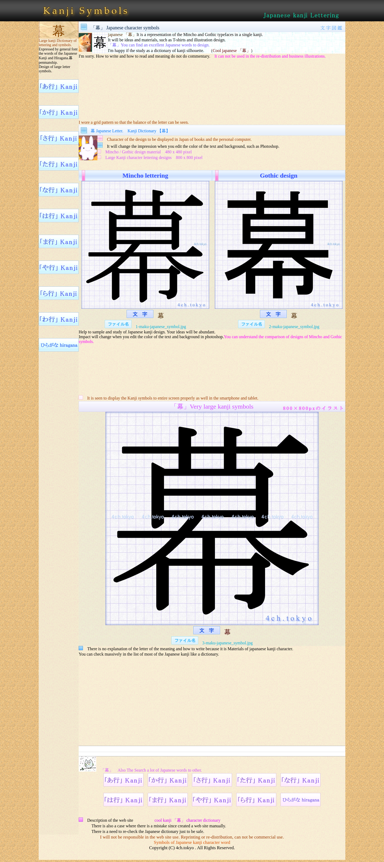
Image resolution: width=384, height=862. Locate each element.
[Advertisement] (212, 86)
